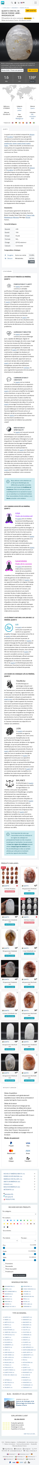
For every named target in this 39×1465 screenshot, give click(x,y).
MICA (25, 1359)
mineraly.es (30, 1456)
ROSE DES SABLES (10, 1375)
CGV (3, 1442)
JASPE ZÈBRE (9, 1355)
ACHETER (31, 11)
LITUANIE (27, 1294)
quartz (5, 885)
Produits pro (9, 1199)
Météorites (9, 1189)
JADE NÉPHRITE (28, 1347)
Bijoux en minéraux (12, 1187)
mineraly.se (30, 1459)
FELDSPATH (8, 1342)
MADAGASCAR (28, 1296)
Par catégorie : (7, 1211)
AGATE (7, 1317)
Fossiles (8, 1184)
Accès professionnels (23, 1444)
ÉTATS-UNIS (27, 1304)
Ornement (14, 7)
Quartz (32, 108)
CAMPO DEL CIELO (10, 1332)
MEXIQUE (8, 1299)
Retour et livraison (9, 1444)
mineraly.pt (19, 1459)
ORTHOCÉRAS (27, 1362)
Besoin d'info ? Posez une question (12, 70)
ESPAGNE (27, 1291)
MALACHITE (8, 1359)
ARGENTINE (27, 1286)
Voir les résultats (19, 1275)
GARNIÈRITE (8, 1344)
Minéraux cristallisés (13, 1179)
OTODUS (7, 1365)
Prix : (4, 1245)
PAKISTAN (8, 1301)
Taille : (5, 1257)
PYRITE (26, 1365)
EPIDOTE (26, 1339)
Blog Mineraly (8, 1448)
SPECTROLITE (9, 1382)
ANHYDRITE (27, 1322)
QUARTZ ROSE (9, 1372)
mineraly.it (19, 1456)
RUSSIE (26, 1301)
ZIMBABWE (27, 1306)
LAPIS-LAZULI (9, 1357)
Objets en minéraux (12, 1181)
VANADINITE (27, 1387)
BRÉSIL (8, 1289)
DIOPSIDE (26, 1337)
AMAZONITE (27, 1317)
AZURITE (7, 1327)
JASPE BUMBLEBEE (29, 1350)
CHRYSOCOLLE (9, 1334)
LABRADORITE (28, 1355)
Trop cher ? (32, 81)
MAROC (8, 1296)
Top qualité (8, 1197)
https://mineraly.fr (31, 1450)
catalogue (6, 7)
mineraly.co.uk (23, 1454)
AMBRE (7, 1319)
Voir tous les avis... (30, 1433)
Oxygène (10, 255)
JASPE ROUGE (9, 1352)
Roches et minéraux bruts (14, 1174)
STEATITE (7, 1385)
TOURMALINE (28, 1385)
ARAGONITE (27, 1324)
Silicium (9, 258)
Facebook (17, 1448)
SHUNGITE (27, 1380)
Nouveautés (8, 1194)
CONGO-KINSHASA (29, 1289)
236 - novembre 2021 (32, 116)
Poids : (5, 1251)
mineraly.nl (8, 1459)
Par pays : (24, 1238)
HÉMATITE (8, 1347)
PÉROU (26, 1299)
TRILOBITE (8, 1387)
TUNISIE (8, 1304)
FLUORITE (27, 1342)
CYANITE (7, 1337)
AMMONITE (27, 1319)
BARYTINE (27, 1327)
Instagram (27, 1448)
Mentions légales (10, 1442)
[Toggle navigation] (35, 3)
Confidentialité (21, 1442)
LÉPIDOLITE (27, 1357)
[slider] (4, 1248)
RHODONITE (27, 1372)
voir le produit (9, 891)
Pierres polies (24, 7)
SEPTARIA (8, 1380)
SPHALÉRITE (27, 1382)
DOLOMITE (8, 1339)
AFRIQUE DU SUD (10, 1306)
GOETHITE (27, 1344)
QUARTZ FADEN (9, 1370)
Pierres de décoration (13, 1176)
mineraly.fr (11, 1454)
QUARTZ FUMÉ (28, 1370)
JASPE (7, 1350)
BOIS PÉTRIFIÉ (9, 1329)
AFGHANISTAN (10, 1286)
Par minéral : (7, 1238)
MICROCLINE (9, 1362)
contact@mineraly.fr (16, 1450)
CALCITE (26, 1329)
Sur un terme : (7, 1230)
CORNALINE (27, 1334)
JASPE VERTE (27, 1352)
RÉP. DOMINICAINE (11, 1291)
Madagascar (19, 118)
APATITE (7, 1324)
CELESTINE (27, 1332)
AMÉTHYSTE (9, 1322)
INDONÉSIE (9, 1294)
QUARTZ (26, 1367)
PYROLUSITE (8, 1367)
